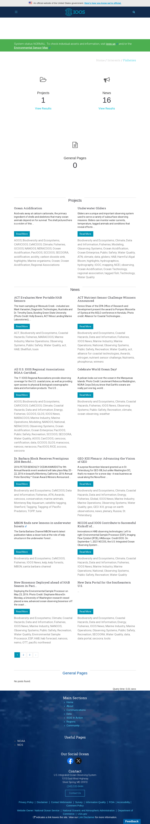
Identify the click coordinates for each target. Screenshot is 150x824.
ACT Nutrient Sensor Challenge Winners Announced (107, 299)
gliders (105, 256)
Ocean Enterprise (88, 252)
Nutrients (128, 357)
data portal (84, 638)
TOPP (31, 511)
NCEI (117, 265)
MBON (18, 566)
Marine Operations (37, 341)
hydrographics (109, 260)
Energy (58, 409)
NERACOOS (44, 248)
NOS (20, 744)
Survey (79, 802)
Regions (71, 721)
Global (94, 498)
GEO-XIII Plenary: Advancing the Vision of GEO (106, 460)
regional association (90, 273)
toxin (35, 349)
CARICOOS (21, 244)
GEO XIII (98, 507)
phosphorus (85, 361)
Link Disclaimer (87, 817)
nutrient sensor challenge (105, 357)
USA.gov (82, 814)
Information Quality (96, 802)
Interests (114, 60)
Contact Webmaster (61, 802)
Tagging (31, 507)
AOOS (18, 240)
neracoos (31, 446)
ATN (80, 256)
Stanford (19, 507)
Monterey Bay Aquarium (29, 502)
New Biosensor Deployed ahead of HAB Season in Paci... (42, 584)
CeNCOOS (35, 244)
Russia (117, 511)
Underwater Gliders (92, 208)
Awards (125, 353)
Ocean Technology (115, 269)
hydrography (85, 265)
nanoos (19, 446)
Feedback (131, 821)
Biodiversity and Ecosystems (41, 240)
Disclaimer (42, 802)
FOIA (112, 802)
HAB (113, 256)
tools (107, 638)
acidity (35, 256)
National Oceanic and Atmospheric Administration (89, 810)
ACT (16, 333)
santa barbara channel (37, 566)
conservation (34, 498)
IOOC (97, 265)
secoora (19, 450)
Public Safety (108, 252)
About (70, 706)
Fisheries (59, 244)
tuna (38, 511)
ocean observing (88, 413)
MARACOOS (46, 337)
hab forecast (49, 638)
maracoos (62, 442)
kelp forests (55, 562)
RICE (53, 446)
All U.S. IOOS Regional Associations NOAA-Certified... (39, 371)
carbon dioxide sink (52, 256)
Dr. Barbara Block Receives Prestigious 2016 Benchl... (41, 460)
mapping (107, 265)
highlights (20, 260)
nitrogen (83, 357)
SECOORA (62, 252)
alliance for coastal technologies (98, 353)
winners (99, 361)
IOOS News (85, 341)
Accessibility (123, 802)
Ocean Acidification (28, 208)
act (64, 345)
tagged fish (111, 273)
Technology (127, 273)
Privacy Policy (26, 802)
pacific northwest (40, 642)
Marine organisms (39, 260)
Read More (22, 234)
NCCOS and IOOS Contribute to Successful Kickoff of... (107, 524)
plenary (107, 511)
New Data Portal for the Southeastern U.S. (104, 584)
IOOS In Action (75, 717)
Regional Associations (45, 265)
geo (89, 507)
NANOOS (30, 248)
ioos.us (112, 43)
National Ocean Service (47, 810)
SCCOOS (49, 252)
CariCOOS (47, 438)
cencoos (60, 438)
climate (88, 256)
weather (105, 413)
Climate (48, 244)
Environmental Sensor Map (32, 47)
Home (100, 60)
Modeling (118, 244)
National (98, 345)
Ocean (56, 260)
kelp (44, 562)
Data (69, 713)
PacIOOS (36, 252)
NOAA (21, 741)
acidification (22, 256)
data (97, 256)
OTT (25, 642)
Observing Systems (90, 248)
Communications (76, 710)
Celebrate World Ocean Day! (97, 369)
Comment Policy (75, 805)
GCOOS (19, 248)
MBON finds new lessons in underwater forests (42, 524)
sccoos (61, 446)
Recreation (102, 349)
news (98, 511)
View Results (43, 108)
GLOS (40, 413)
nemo (17, 642)
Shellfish (25, 349)
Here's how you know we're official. (102, 3)
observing (127, 265)
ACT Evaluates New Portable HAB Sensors (38, 299)
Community (73, 725)
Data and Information (102, 337)
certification (21, 442)
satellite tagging (55, 502)
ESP (30, 638)
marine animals (53, 498)
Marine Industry (103, 341)
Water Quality (126, 252)
